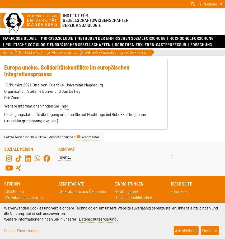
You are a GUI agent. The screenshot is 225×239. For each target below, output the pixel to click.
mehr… (65, 157)
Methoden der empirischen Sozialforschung (121, 38)
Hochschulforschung (191, 38)
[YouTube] (9, 168)
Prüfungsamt (127, 192)
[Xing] (18, 168)
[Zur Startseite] (30, 22)
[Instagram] (9, 158)
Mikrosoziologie (57, 38)
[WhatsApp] (37, 158)
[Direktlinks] (211, 4)
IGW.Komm (15, 192)
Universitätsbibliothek (134, 198)
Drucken (179, 192)
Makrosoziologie (20, 38)
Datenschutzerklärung (97, 219)
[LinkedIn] (28, 158)
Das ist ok (210, 230)
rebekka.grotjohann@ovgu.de (32, 121)
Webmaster (88, 137)
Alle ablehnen (186, 230)
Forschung (201, 45)
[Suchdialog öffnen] (193, 4)
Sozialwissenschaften (24, 198)
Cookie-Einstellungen (22, 230)
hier (65, 106)
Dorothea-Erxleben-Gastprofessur (150, 45)
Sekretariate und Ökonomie (83, 192)
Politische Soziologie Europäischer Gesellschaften (58, 45)
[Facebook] (47, 158)
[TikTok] (18, 158)
